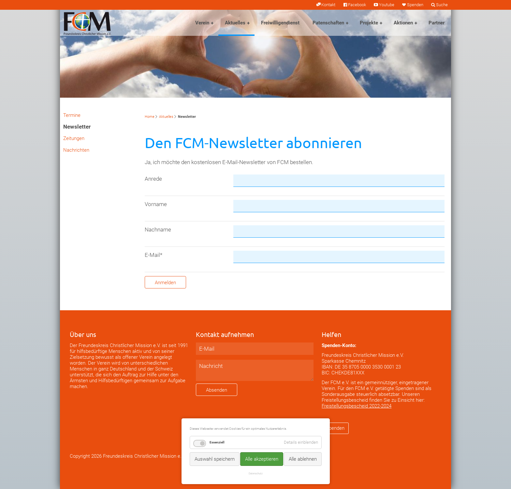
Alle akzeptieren (261, 459)
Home (149, 117)
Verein (202, 23)
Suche (442, 4)
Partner (437, 23)
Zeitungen (73, 138)
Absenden (216, 390)
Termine (71, 115)
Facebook (357, 4)
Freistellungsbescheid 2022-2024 (356, 406)
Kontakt (328, 4)
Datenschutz (256, 473)
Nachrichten (76, 150)
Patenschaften (328, 23)
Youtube (386, 4)
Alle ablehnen (303, 459)
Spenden (415, 4)
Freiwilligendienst (280, 23)
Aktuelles (235, 23)
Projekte (369, 23)
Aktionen (403, 23)
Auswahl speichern (215, 459)
